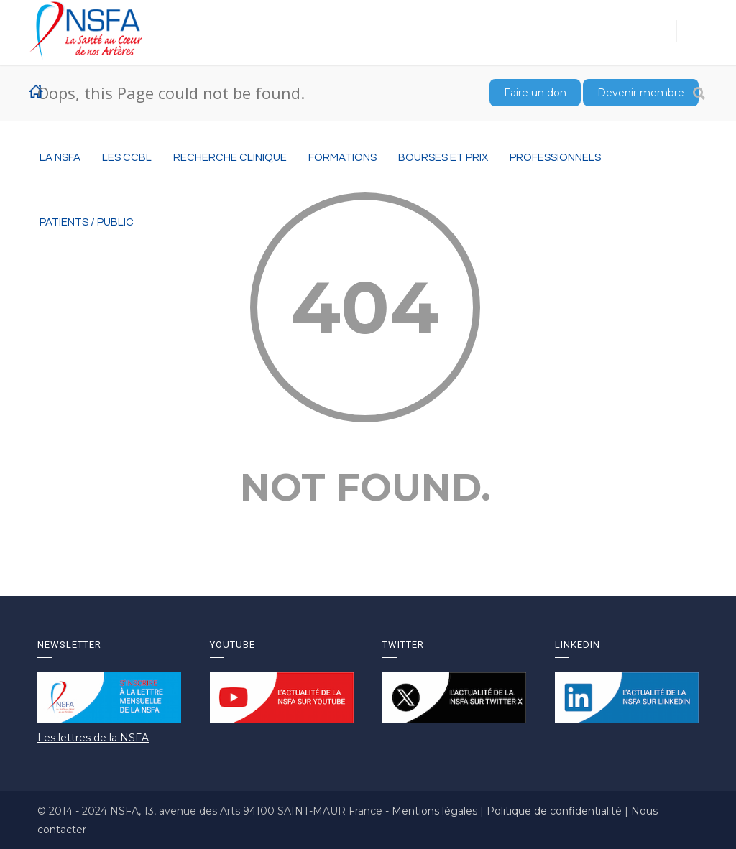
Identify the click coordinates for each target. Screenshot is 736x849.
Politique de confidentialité (556, 810)
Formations (342, 157)
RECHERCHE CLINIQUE (230, 157)
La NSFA (60, 157)
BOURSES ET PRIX (443, 157)
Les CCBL (127, 157)
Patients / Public (87, 222)
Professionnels (555, 157)
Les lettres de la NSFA (93, 737)
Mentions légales (436, 810)
